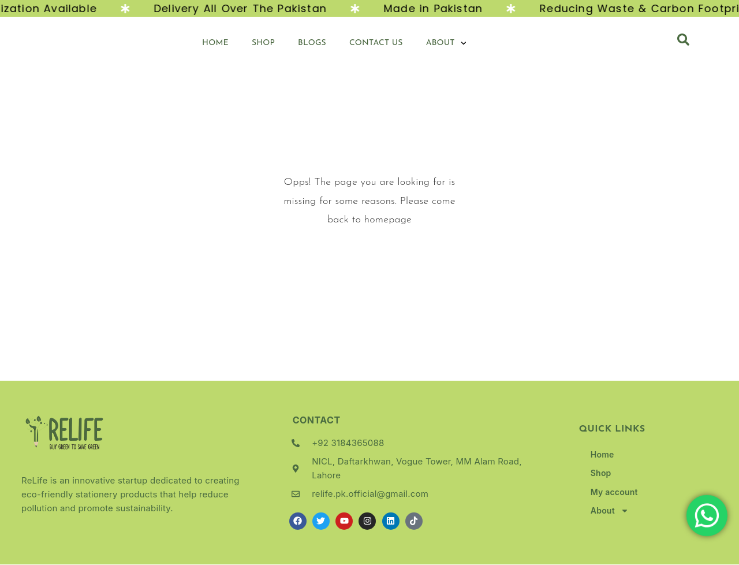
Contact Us (376, 43)
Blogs (312, 43)
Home (215, 43)
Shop (263, 43)
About (446, 44)
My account (614, 492)
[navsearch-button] (683, 43)
